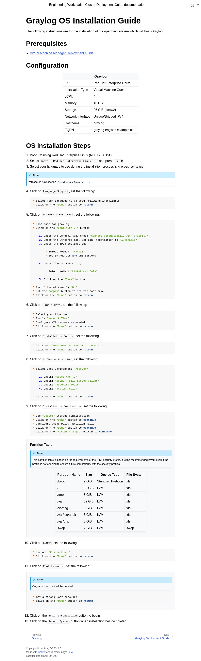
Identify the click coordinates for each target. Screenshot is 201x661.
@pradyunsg (58, 652)
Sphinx (42, 652)
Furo (70, 652)
